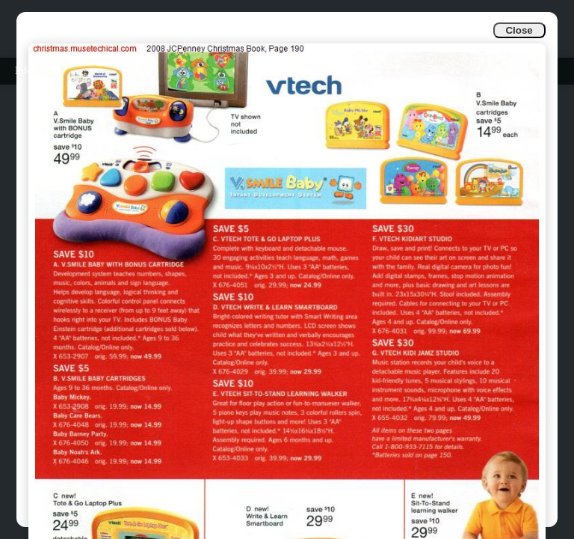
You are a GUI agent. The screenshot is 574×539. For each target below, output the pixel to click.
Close (518, 30)
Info (23, 70)
